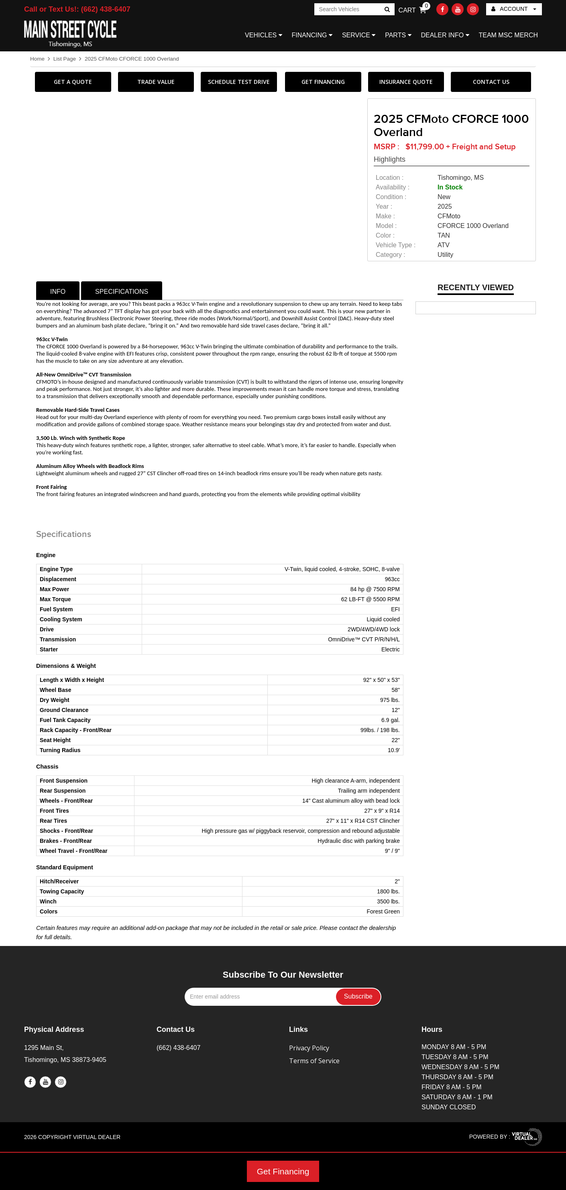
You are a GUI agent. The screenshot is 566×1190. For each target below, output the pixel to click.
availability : (392, 187)
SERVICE (358, 35)
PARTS (398, 35)
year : (384, 206)
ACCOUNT (513, 9)
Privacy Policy (309, 1048)
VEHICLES (263, 35)
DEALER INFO (445, 35)
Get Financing (283, 1171)
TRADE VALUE (156, 81)
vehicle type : (395, 245)
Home (37, 59)
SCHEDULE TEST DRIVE (239, 81)
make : (385, 216)
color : (385, 235)
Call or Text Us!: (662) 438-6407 (77, 9)
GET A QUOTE (73, 81)
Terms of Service (314, 1060)
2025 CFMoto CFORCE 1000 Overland (132, 59)
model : (386, 225)
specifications (121, 291)
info (57, 291)
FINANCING (312, 35)
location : (389, 177)
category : (390, 254)
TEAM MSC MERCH (508, 35)
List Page (64, 59)
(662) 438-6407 (178, 1047)
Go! (386, 10)
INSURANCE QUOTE (406, 81)
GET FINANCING (323, 81)
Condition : (391, 196)
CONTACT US (491, 81)
